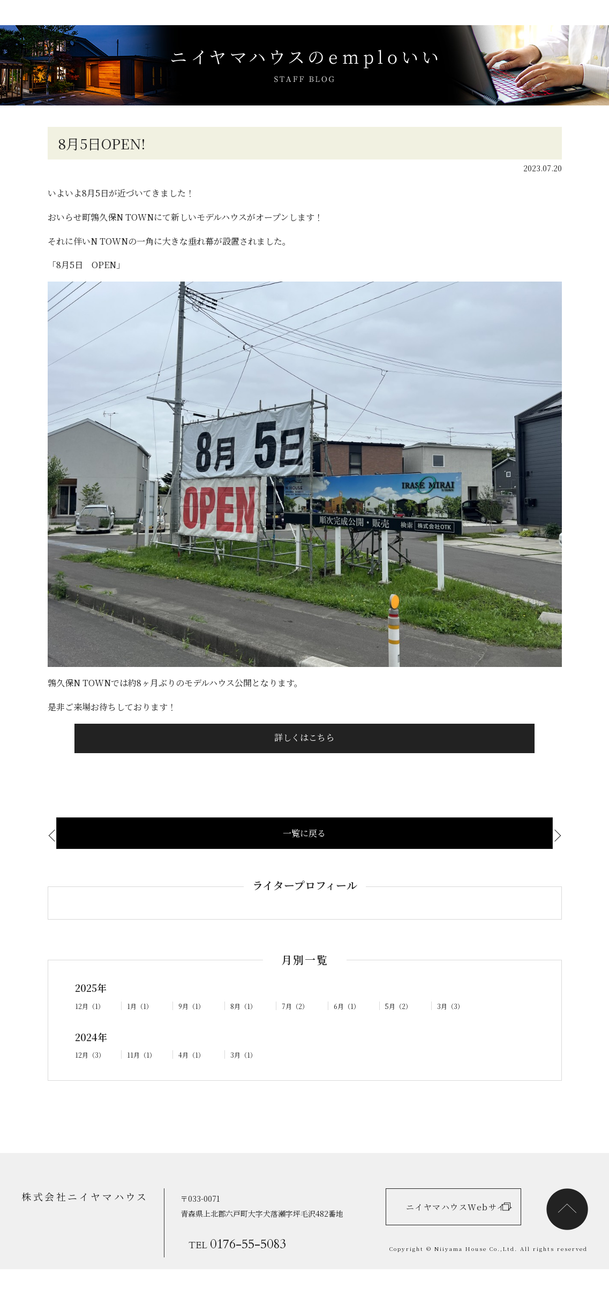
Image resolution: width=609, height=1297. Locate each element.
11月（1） (143, 1080)
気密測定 (78, 860)
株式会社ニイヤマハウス (77, 1222)
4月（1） (193, 1080)
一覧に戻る (304, 858)
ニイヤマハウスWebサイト (446, 1227)
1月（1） (141, 1031)
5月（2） (400, 1031)
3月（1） (245, 1080)
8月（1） (245, 1031)
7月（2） (297, 1031)
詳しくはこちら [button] (304, 760)
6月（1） (349, 1031)
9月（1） (193, 1031)
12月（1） (91, 1031)
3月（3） (452, 1031)
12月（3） (92, 1080)
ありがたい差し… (513, 860)
